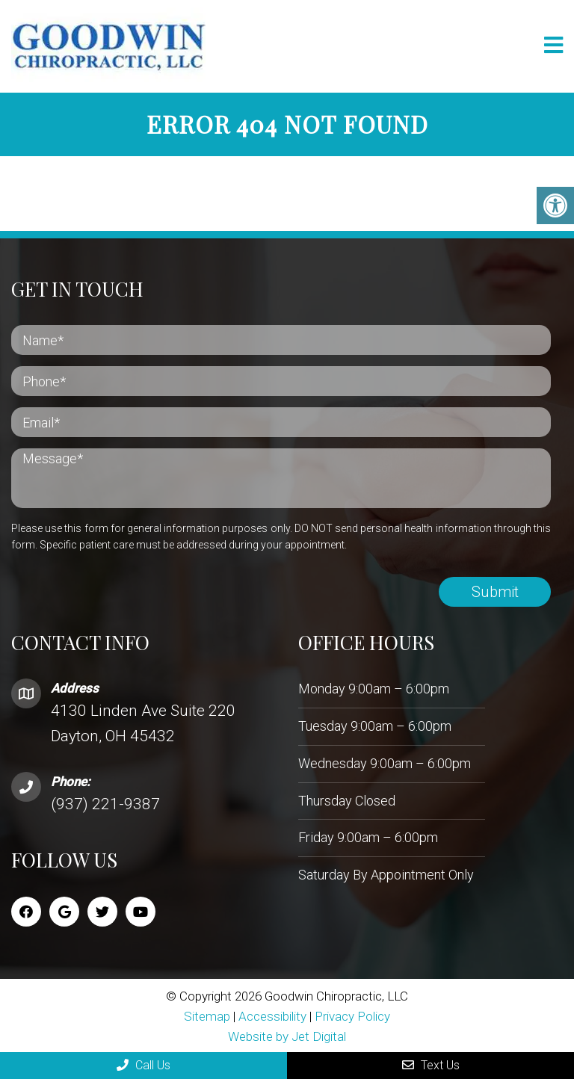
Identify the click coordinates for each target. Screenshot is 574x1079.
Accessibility (272, 1015)
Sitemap (207, 1015)
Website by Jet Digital (287, 1035)
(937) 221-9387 (105, 803)
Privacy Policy (352, 1015)
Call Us (143, 1065)
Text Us (431, 1065)
